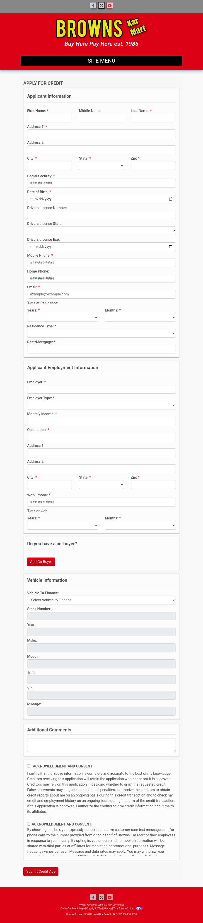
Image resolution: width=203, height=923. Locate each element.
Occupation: (37, 430)
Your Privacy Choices (128, 908)
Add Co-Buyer (41, 562)
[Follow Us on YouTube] (109, 5)
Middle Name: (90, 111)
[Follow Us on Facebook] (93, 5)
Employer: (35, 382)
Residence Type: (40, 326)
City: (30, 158)
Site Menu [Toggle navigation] (101, 61)
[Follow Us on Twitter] (101, 5)
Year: (31, 625)
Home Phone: (38, 271)
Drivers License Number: (47, 208)
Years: (32, 310)
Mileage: (34, 704)
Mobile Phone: (39, 255)
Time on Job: (37, 511)
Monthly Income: (40, 414)
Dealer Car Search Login (72, 908)
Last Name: (140, 111)
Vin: (30, 688)
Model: (32, 656)
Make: (32, 640)
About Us (91, 905)
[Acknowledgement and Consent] (28, 766)
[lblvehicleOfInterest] (101, 600)
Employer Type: (39, 398)
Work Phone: (37, 495)
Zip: (134, 158)
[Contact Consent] (28, 824)
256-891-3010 (130, 914)
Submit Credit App (41, 871)
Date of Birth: (37, 192)
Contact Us (103, 905)
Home (82, 905)
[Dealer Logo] (101, 32)
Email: (32, 287)
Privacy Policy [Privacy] (117, 905)
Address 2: (35, 142)
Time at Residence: (42, 303)
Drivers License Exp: (43, 239)
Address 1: (35, 126)
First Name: (36, 111)
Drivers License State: (45, 224)
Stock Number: (39, 609)
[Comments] (101, 745)
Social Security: (39, 176)
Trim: (31, 672)
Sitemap (107, 908)
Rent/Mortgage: (40, 342)
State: (84, 158)
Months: (111, 310)
